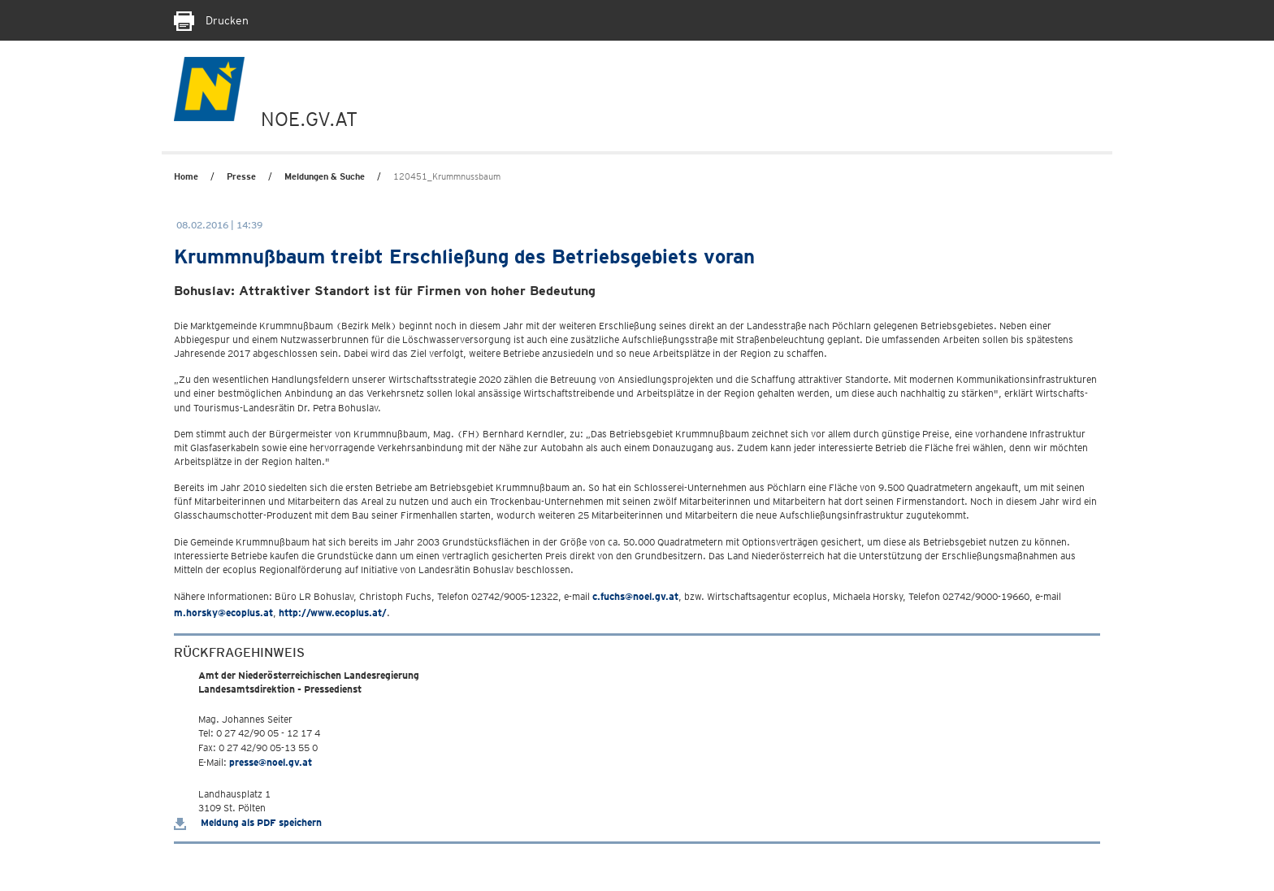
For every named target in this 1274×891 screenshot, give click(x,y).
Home (186, 176)
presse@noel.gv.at (270, 762)
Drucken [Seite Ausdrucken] (211, 20)
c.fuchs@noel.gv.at (635, 596)
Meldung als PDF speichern (248, 822)
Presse (241, 176)
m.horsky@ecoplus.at (223, 612)
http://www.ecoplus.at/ (333, 612)
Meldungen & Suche (324, 176)
